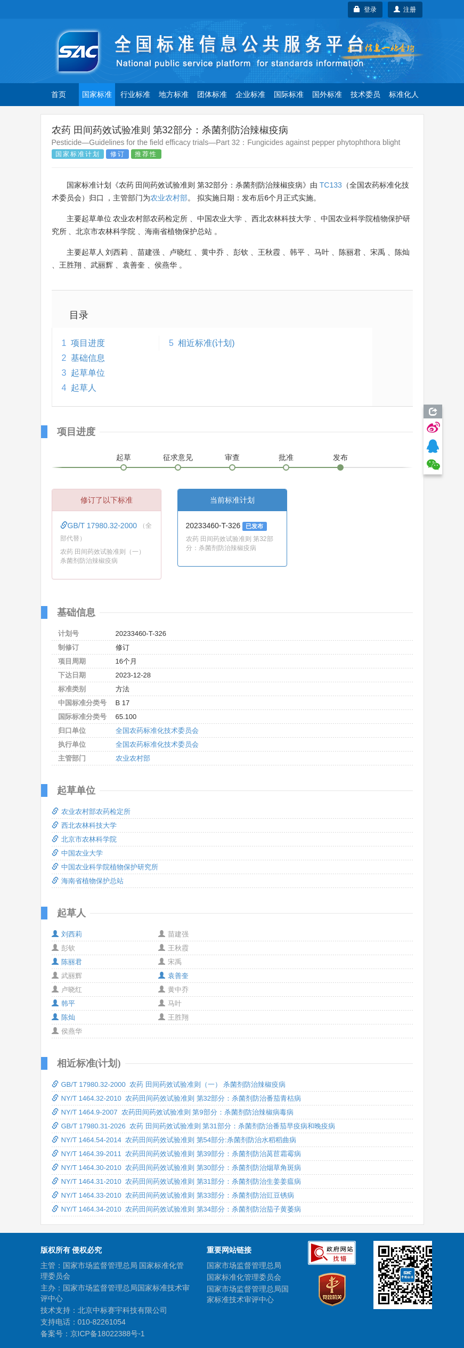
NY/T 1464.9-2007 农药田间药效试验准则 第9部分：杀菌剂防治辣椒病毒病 (173, 1112)
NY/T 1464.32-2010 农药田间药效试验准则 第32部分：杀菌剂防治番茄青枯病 (177, 1098)
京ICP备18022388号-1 (107, 1333)
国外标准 (327, 94)
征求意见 (178, 457)
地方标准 (174, 94)
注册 (405, 9)
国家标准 (97, 94)
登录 (365, 9)
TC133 (331, 185)
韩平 (63, 1003)
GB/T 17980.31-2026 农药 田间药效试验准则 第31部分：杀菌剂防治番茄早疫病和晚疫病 (193, 1126)
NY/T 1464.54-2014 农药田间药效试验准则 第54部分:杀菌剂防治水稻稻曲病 (174, 1140)
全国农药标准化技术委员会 (157, 730)
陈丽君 (67, 962)
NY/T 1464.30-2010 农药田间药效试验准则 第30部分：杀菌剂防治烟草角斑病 (177, 1168)
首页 (58, 94)
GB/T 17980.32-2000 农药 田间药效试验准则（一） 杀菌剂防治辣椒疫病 (169, 1084)
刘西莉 (67, 934)
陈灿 (63, 1017)
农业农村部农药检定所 (91, 812)
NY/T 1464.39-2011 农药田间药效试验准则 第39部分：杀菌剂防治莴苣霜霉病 (177, 1154)
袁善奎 (173, 976)
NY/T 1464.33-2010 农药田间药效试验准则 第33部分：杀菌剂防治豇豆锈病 (173, 1195)
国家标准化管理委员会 (244, 1277)
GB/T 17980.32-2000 (99, 525)
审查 (232, 457)
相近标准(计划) (206, 343)
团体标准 (212, 94)
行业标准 (135, 94)
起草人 (83, 387)
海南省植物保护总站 (88, 881)
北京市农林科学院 (84, 839)
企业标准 (250, 94)
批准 (286, 457)
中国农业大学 (77, 853)
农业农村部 (169, 197)
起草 (123, 457)
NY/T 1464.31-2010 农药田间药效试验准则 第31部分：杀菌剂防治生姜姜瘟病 (177, 1181)
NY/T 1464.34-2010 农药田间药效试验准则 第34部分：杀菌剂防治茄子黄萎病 (177, 1209)
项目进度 (88, 343)
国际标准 (289, 94)
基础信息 (88, 357)
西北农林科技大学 (84, 825)
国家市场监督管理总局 (244, 1265)
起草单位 (88, 372)
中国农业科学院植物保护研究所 (105, 867)
